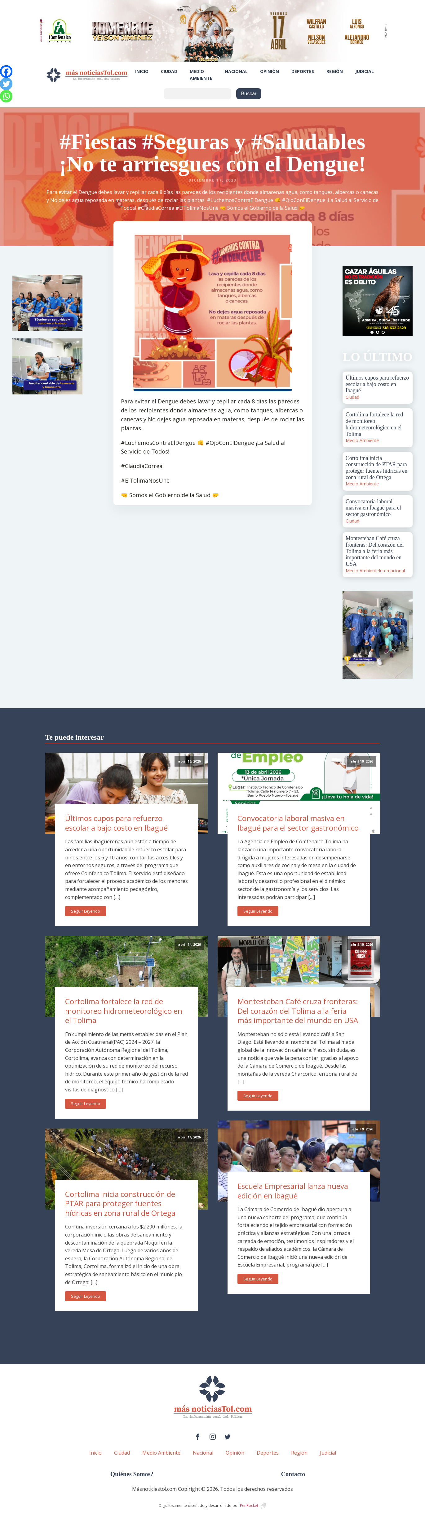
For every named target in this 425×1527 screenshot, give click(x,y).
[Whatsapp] (6, 96)
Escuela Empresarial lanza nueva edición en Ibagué (292, 1191)
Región (334, 71)
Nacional (236, 71)
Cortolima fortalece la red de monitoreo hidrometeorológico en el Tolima (123, 1010)
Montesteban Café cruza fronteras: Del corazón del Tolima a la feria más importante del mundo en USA (297, 1010)
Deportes (302, 71)
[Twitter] (6, 84)
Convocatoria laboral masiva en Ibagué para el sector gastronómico (298, 823)
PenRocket (249, 1505)
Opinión (269, 71)
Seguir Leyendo (85, 911)
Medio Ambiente (201, 74)
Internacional (392, 571)
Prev (351, 301)
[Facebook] (6, 71)
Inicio (141, 71)
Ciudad (169, 71)
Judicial (364, 71)
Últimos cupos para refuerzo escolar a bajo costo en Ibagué (116, 823)
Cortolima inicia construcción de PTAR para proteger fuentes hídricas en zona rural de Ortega (120, 1203)
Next (405, 301)
